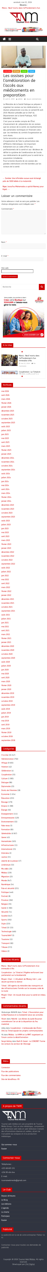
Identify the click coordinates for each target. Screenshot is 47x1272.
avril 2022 (5, 583)
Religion (4, 904)
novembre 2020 (7, 650)
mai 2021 (5, 627)
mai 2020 (5, 674)
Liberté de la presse (9, 861)
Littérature (6, 865)
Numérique (5, 884)
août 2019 (5, 709)
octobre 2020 (7, 654)
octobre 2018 (7, 736)
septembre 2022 (8, 564)
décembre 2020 (7, 646)
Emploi (4, 806)
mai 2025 (5, 438)
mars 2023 (5, 540)
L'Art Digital (30, 1264)
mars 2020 (5, 681)
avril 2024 (5, 489)
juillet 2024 (6, 478)
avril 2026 (5, 395)
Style (3, 924)
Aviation (4, 767)
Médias (4, 873)
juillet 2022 (6, 572)
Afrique (16, 71)
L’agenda (5, 1208)
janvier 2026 (6, 407)
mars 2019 (5, 729)
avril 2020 (5, 678)
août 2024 (5, 474)
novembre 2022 (7, 556)
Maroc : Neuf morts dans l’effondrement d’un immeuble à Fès (29, 358)
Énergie (4, 810)
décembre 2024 (7, 458)
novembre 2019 (7, 697)
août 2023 (5, 521)
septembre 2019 (8, 705)
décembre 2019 (7, 693)
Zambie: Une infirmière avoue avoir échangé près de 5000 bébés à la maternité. (22, 179)
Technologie (6, 931)
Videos (4, 951)
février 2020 (6, 685)
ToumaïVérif (6, 935)
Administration (7, 759)
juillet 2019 (6, 713)
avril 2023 (5, 536)
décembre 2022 (7, 552)
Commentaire (7, 209)
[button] (23, 30)
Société (4, 916)
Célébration (6, 771)
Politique (5, 892)
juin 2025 (5, 434)
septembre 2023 (8, 517)
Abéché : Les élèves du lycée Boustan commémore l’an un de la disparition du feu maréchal (21, 1021)
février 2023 (6, 544)
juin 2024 (5, 481)
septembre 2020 (8, 658)
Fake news (5, 826)
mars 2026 (5, 399)
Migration (5, 877)
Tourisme (5, 939)
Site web (5, 268)
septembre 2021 (8, 611)
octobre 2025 (7, 419)
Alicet (3, 1019)
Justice (4, 857)
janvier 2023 (6, 548)
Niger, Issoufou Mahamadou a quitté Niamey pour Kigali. (23, 187)
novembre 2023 (7, 509)
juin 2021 (5, 623)
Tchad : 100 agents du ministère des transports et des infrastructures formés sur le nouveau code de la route (22, 988)
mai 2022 (5, 579)
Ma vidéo (5, 869)
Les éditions (6, 1204)
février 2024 (6, 497)
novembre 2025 (7, 415)
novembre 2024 (7, 462)
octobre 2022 (7, 560)
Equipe (4, 1149)
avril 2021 (5, 630)
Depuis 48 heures (8, 1196)
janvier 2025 (6, 454)
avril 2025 (5, 442)
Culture (4, 779)
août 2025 (5, 427)
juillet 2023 (6, 525)
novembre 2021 (7, 603)
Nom (4, 242)
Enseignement (7, 814)
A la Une (8, 71)
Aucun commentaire (32, 99)
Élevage (4, 802)
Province (4, 900)
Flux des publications (10, 1071)
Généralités (6, 833)
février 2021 (6, 638)
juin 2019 (5, 717)
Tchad (31, 71)
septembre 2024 (8, 470)
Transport (5, 943)
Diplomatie (6, 786)
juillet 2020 (6, 666)
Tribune (4, 947)
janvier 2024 (6, 501)
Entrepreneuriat (7, 818)
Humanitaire (6, 841)
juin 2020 (5, 670)
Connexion (5, 1068)
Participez (5, 1216)
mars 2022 (5, 587)
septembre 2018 (8, 740)
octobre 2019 (7, 701)
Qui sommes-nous (9, 1145)
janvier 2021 (6, 642)
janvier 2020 (6, 689)
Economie (5, 794)
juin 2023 (5, 529)
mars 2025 (5, 446)
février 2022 (6, 591)
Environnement (7, 822)
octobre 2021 (7, 607)
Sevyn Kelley (6, 1041)
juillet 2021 (6, 619)
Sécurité (4, 912)
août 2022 (5, 568)
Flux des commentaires (11, 1075)
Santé (24, 71)
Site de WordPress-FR (10, 1079)
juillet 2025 (6, 430)
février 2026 (6, 403)
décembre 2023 (7, 505)
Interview (5, 853)
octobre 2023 (7, 513)
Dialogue (5, 782)
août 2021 (5, 615)
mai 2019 (5, 721)
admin (20, 99)
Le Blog (4, 1200)
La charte (5, 1212)
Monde (4, 881)
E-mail (4, 256)
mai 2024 (5, 485)
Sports (4, 920)
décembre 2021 (7, 599)
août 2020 (5, 662)
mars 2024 (5, 493)
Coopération (6, 775)
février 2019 (6, 732)
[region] (23, 30)
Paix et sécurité (7, 888)
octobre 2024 (7, 466)
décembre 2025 (7, 411)
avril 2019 (5, 725)
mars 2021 (5, 634)
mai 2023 (5, 532)
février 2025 (6, 450)
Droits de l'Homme (9, 790)
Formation (5, 830)
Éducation (5, 798)
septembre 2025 (8, 423)
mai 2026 (5, 391)
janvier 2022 (6, 595)
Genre (3, 837)
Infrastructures (7, 845)
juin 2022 (5, 576)
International (6, 849)
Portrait (4, 896)
